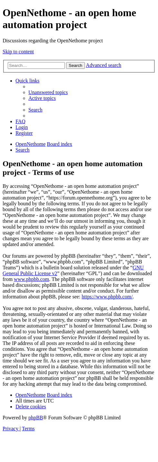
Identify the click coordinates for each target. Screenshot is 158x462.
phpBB (35, 417)
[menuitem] (48, 92)
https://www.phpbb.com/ (107, 296)
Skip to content (18, 51)
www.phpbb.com (31, 279)
